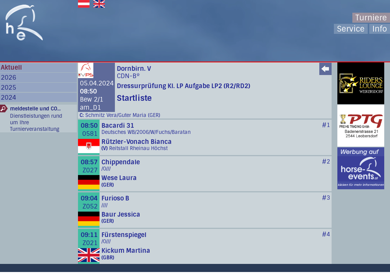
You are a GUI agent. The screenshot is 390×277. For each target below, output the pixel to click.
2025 (8, 87)
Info (379, 29)
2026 (8, 77)
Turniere (371, 18)
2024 (8, 97)
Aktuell (11, 67)
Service (351, 29)
